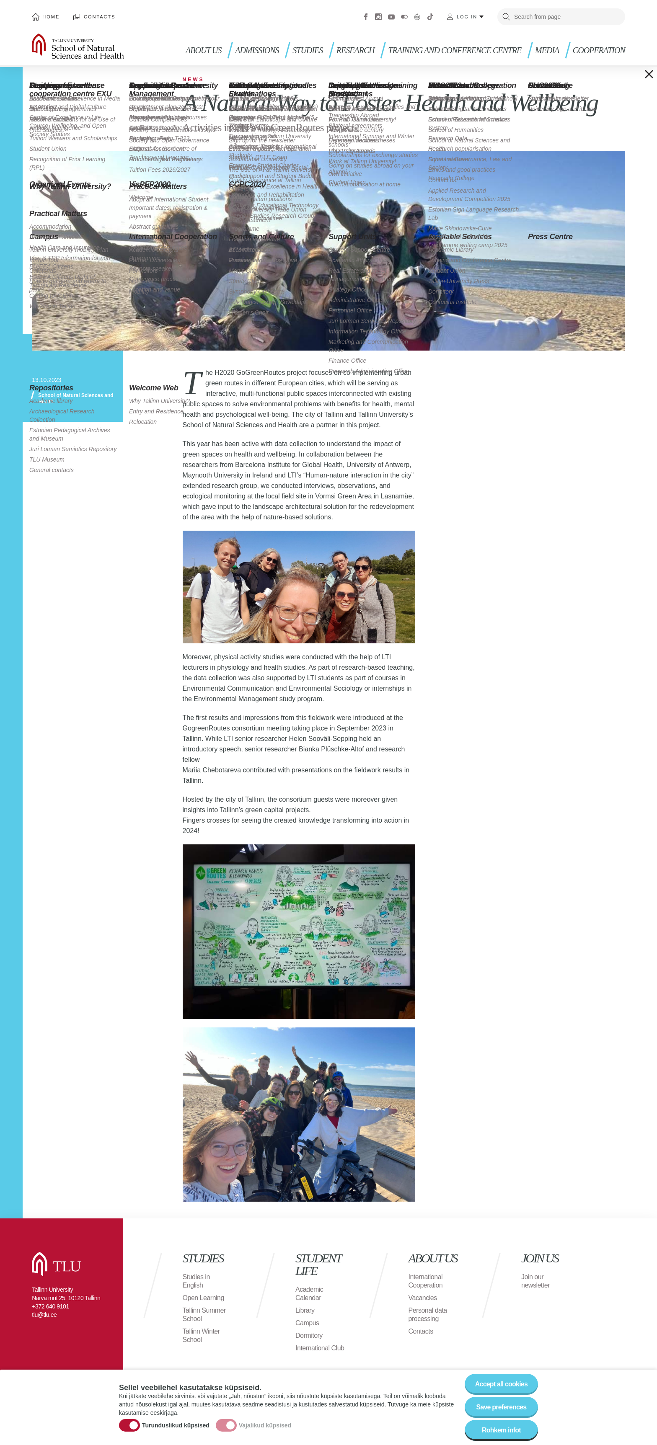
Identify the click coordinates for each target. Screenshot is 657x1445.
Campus (307, 1322)
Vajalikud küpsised (265, 1430)
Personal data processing (428, 1314)
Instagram (378, 17)
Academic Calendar (309, 1293)
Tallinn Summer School (204, 1314)
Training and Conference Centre (454, 50)
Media (547, 50)
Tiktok (430, 17)
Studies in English (196, 1281)
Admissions (257, 50)
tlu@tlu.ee (44, 1314)
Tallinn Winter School (201, 1335)
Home (50, 16)
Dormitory (309, 1335)
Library (304, 1310)
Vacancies (423, 1297)
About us (204, 50)
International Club (319, 1348)
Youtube (391, 17)
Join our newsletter (535, 1281)
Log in (467, 16)
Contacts (100, 16)
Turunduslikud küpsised (176, 1430)
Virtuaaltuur (417, 17)
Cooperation (599, 50)
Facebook (366, 17)
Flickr (404, 17)
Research (355, 50)
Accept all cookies (501, 1389)
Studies (307, 50)
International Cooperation (426, 1281)
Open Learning (203, 1297)
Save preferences (501, 1412)
